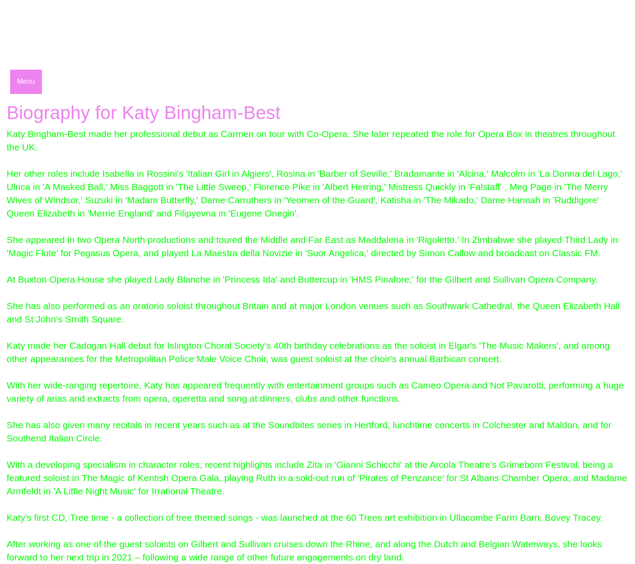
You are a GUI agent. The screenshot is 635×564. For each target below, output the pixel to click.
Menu (26, 81)
